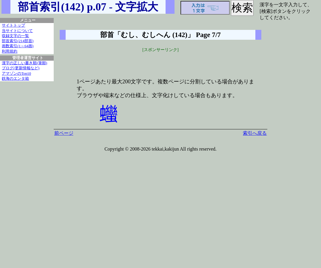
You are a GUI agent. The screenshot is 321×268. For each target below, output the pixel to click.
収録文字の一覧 (15, 36)
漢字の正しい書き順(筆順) (24, 63)
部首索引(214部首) (17, 41)
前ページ (63, 133)
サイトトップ (13, 25)
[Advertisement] (160, 62)
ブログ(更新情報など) (20, 68)
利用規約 (9, 51)
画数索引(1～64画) (17, 46)
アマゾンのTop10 (16, 73)
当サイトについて (17, 31)
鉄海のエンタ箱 (15, 78)
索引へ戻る (255, 133)
